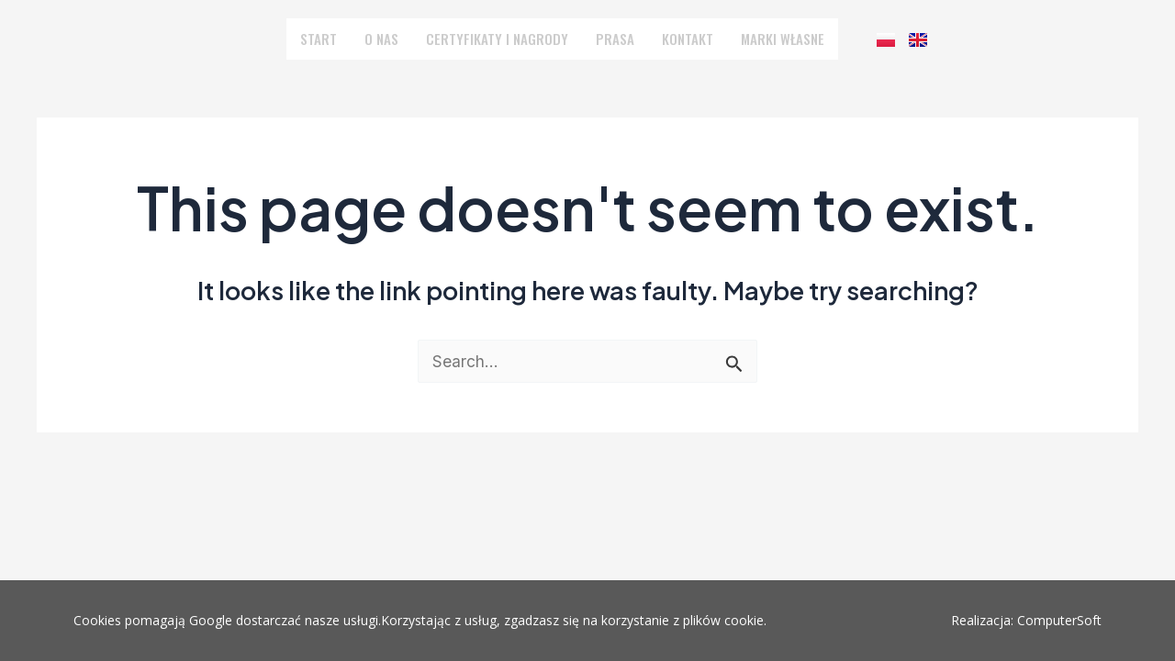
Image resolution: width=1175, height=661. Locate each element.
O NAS (393, 38)
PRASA (610, 38)
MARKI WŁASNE (770, 38)
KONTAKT (679, 38)
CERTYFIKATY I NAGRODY (501, 38)
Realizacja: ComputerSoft (1026, 620)
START (333, 38)
